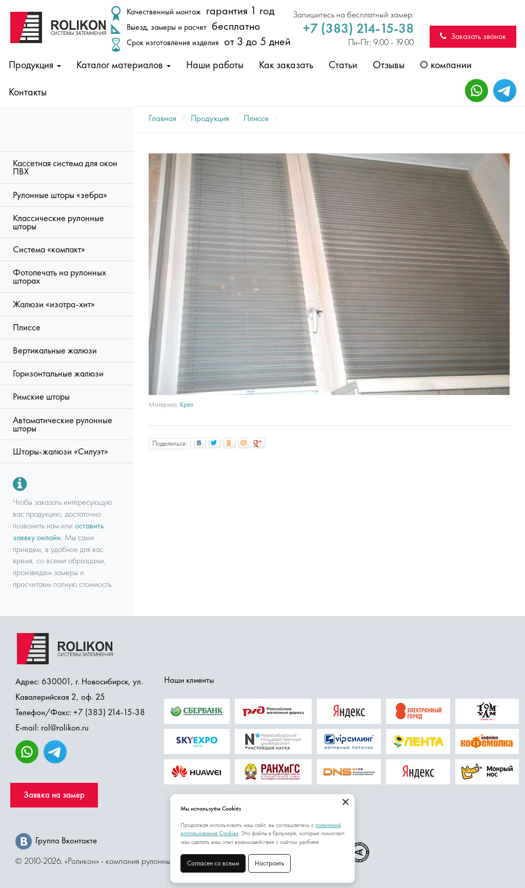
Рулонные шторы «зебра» (60, 195)
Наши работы (215, 64)
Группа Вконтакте (56, 840)
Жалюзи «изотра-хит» (54, 304)
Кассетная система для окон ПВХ (65, 167)
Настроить (269, 863)
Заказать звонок (473, 36)
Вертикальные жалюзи (55, 350)
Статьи (343, 64)
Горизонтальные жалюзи (58, 373)
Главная (162, 118)
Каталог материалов (123, 64)
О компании (446, 64)
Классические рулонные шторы (58, 222)
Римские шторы (41, 396)
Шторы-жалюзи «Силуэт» (60, 451)
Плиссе (27, 327)
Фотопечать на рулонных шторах (59, 276)
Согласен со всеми (213, 863)
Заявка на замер (54, 795)
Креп (186, 404)
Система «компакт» (49, 249)
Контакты (28, 92)
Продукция (35, 64)
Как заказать (286, 64)
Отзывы (389, 64)
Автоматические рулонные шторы (62, 424)
